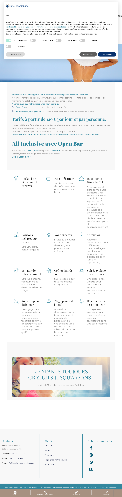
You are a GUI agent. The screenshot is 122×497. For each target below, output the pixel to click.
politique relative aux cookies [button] (94, 27)
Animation (49, 465)
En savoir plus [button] (15, 54)
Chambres (49, 455)
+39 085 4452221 (18, 454)
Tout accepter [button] (107, 54)
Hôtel (47, 450)
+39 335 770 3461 (16, 458)
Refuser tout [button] (88, 54)
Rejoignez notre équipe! (56, 460)
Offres (49, 446)
